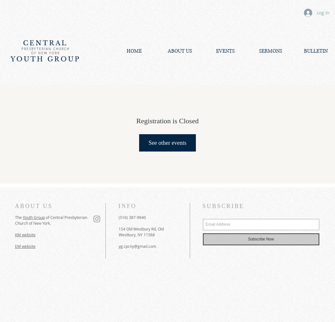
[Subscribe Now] (261, 239)
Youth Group (34, 217)
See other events (168, 143)
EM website (25, 246)
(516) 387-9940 (132, 217)
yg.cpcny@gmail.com (137, 246)
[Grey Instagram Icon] (96, 218)
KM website (25, 234)
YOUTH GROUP (45, 59)
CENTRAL (45, 43)
